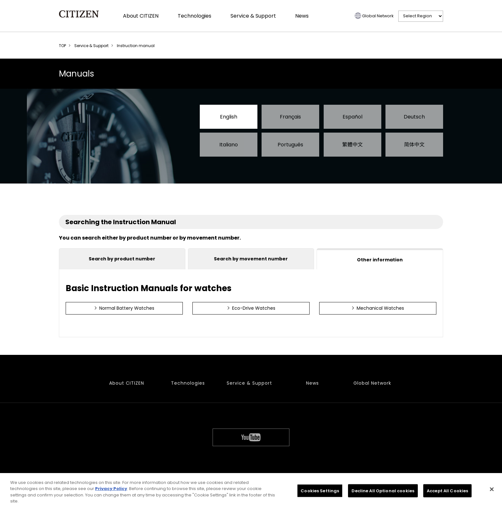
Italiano (228, 144)
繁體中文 (352, 144)
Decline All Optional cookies (383, 492)
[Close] (492, 491)
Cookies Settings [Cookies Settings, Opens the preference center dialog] (320, 492)
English (228, 116)
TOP (62, 45)
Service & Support (253, 16)
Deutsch (414, 116)
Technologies (194, 16)
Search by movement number (251, 259)
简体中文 (414, 144)
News (302, 16)
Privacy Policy (111, 490)
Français (290, 116)
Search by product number (122, 259)
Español (352, 116)
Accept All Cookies (447, 492)
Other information (380, 260)
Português (290, 144)
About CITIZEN (140, 16)
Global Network (377, 16)
